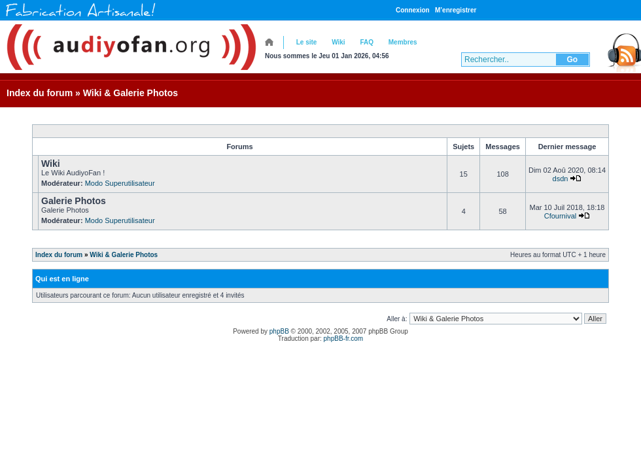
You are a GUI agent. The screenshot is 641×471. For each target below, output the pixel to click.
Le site (306, 42)
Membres (403, 42)
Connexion (413, 10)
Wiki (338, 42)
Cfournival (560, 216)
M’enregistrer (455, 10)
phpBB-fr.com (344, 338)
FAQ (366, 42)
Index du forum (40, 93)
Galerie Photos (73, 201)
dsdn (560, 179)
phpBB (279, 331)
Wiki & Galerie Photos (130, 93)
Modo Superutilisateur (120, 183)
